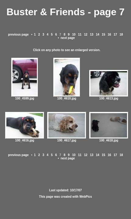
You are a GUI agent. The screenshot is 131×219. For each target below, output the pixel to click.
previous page (18, 34)
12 (85, 34)
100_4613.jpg (108, 97)
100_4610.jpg (66, 97)
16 (109, 34)
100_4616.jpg (24, 139)
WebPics (85, 196)
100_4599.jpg (24, 97)
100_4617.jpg (66, 139)
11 (79, 34)
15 (103, 34)
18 (121, 34)
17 (115, 34)
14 (97, 34)
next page (68, 38)
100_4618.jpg (108, 139)
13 (91, 34)
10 (74, 34)
